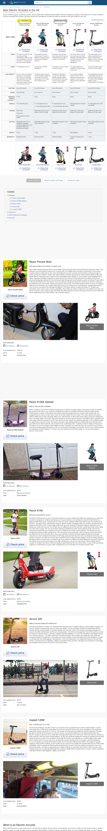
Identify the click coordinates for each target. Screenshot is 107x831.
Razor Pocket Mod (18, 198)
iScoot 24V (16, 206)
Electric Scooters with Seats (53, 180)
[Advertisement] (27, 240)
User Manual (9, 346)
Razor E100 (16, 204)
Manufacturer (23, 346)
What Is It (12, 212)
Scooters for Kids (73, 180)
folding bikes (51, 642)
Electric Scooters (33, 180)
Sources (12, 218)
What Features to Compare (18, 215)
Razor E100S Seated (19, 201)
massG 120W (16, 209)
